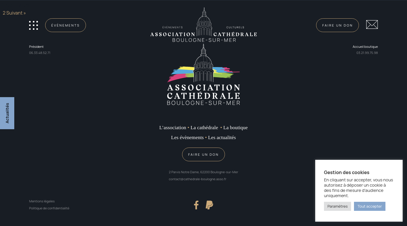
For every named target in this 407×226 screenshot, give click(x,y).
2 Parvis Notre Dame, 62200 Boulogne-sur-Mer (203, 172)
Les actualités (222, 137)
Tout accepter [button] (369, 206)
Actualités (7, 113)
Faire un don (337, 25)
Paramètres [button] (337, 206)
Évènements (65, 25)
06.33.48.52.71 (39, 52)
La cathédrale (204, 127)
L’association (172, 127)
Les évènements (187, 137)
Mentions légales (42, 201)
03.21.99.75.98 (367, 52)
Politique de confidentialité (49, 208)
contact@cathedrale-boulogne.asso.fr (197, 179)
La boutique (235, 127)
